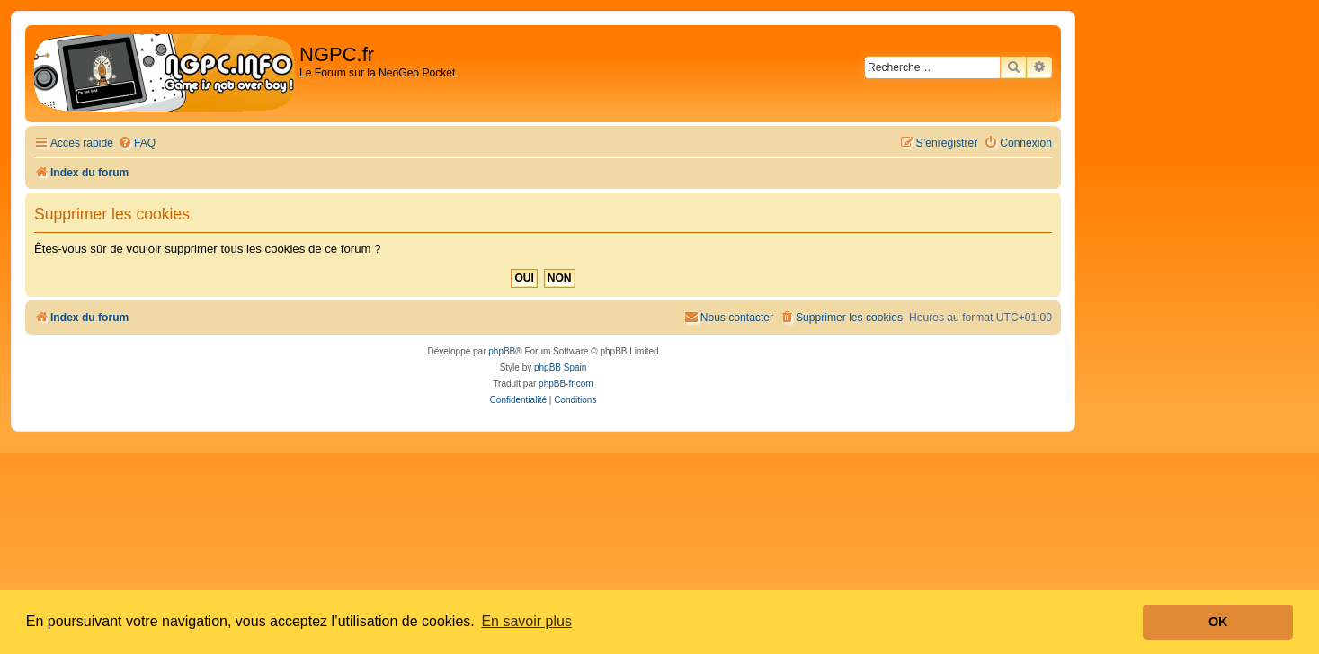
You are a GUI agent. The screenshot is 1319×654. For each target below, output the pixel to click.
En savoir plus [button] (526, 621)
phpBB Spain (560, 367)
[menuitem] (137, 143)
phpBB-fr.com (566, 384)
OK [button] (1218, 621)
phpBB (501, 351)
